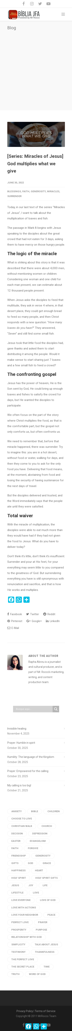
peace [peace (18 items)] (51, 914)
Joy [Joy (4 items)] (30, 885)
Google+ (34, 621)
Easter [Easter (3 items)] (15, 841)
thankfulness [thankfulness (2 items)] (44, 951)
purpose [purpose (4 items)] (41, 929)
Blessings (14, 191)
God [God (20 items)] (30, 863)
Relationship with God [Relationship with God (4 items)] (26, 937)
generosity (38, 191)
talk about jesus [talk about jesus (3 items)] (46, 944)
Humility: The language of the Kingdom (30, 756)
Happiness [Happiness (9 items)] (18, 870)
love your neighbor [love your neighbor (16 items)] (24, 914)
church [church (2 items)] (46, 826)
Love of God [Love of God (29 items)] (48, 900)
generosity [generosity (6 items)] (42, 855)
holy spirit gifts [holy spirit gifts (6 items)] (46, 877)
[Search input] (34, 709)
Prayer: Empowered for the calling (27, 771)
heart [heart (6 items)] (39, 870)
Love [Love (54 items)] (36, 892)
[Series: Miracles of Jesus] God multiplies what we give (35, 164)
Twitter (32, 614)
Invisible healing (16, 728)
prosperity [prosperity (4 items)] (18, 929)
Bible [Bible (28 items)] (34, 811)
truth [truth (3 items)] (15, 974)
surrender (14, 196)
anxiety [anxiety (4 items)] (16, 811)
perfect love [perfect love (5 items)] (20, 922)
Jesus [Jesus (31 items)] (15, 885)
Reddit (49, 614)
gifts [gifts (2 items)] (14, 863)
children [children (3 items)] (53, 811)
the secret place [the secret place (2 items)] (22, 966)
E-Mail (13, 628)
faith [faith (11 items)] (14, 848)
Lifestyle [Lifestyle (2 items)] (17, 892)
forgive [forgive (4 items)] (33, 848)
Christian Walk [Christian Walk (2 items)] (21, 826)
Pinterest (14, 621)
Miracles (53, 191)
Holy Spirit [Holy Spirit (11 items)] (18, 877)
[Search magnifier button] (56, 709)
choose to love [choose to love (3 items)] (21, 818)
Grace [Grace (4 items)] (47, 863)
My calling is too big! (19, 785)
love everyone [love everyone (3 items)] (21, 900)
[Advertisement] (36, 68)
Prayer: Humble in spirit (21, 742)
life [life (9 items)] (45, 885)
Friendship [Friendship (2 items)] (18, 855)
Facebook (14, 614)
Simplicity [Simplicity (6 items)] (18, 944)
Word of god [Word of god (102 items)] (37, 974)
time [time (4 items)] (47, 966)
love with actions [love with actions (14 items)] (23, 907)
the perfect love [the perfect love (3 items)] (22, 959)
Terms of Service (45, 1011)
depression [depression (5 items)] (39, 833)
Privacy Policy (25, 1011)
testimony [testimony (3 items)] (18, 951)
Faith (25, 191)
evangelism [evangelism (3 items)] (38, 841)
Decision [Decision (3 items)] (17, 833)
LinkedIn (53, 621)
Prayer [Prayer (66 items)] (42, 922)
